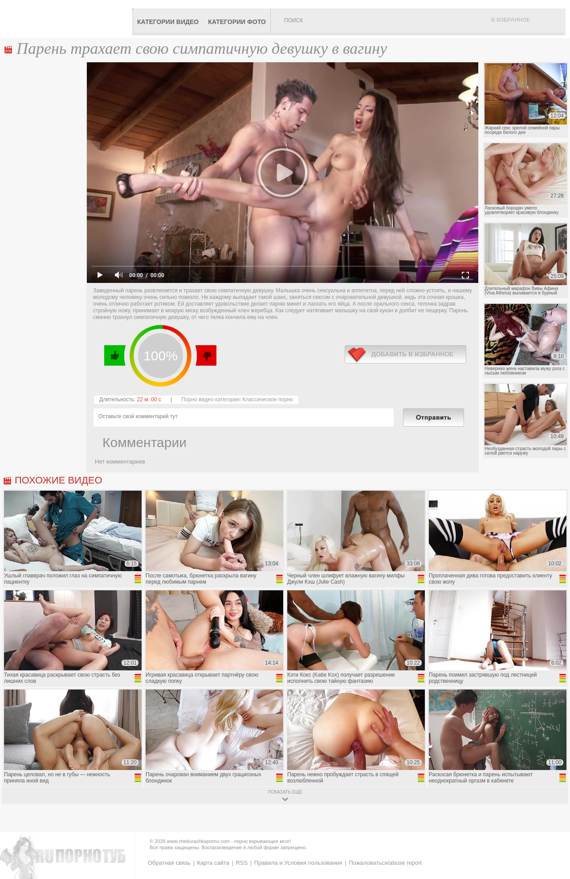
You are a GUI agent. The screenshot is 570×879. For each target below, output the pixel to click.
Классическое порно (267, 399)
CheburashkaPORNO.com (68, 18)
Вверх (553, 825)
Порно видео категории (211, 399)
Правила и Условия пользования (298, 862)
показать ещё (285, 792)
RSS (242, 862)
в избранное (405, 354)
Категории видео (168, 21)
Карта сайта (213, 862)
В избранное (510, 20)
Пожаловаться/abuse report (385, 862)
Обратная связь (169, 862)
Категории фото (237, 21)
